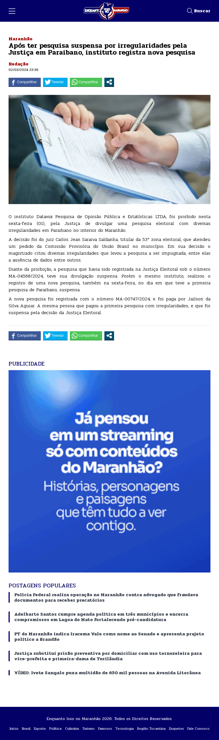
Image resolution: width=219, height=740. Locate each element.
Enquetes (176, 728)
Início (14, 728)
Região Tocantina (151, 728)
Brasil (26, 728)
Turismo (88, 728)
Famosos (105, 728)
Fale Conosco (198, 728)
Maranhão (21, 38)
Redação (19, 63)
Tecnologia (124, 728)
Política (55, 728)
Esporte (40, 728)
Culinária (72, 728)
